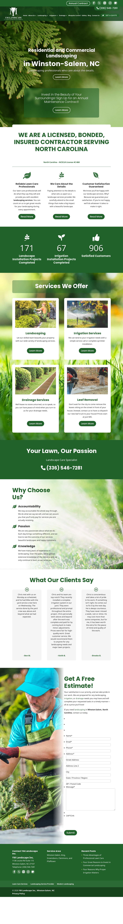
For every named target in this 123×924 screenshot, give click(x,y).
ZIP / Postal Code (73, 784)
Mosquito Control (74, 15)
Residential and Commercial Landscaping (61, 53)
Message (70, 787)
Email (69, 741)
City (67, 772)
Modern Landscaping (65, 884)
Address (70, 754)
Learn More (61, 77)
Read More (27, 216)
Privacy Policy (18, 893)
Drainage (62, 15)
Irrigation (52, 15)
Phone (69, 748)
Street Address (72, 760)
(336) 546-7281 (107, 8)
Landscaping (42, 15)
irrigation (68, 698)
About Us (31, 15)
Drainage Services (35, 400)
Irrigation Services (87, 333)
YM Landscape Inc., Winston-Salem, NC (36, 890)
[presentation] (83, 821)
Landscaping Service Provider (42, 884)
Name (69, 735)
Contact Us (96, 15)
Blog (89, 15)
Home (25, 15)
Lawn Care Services (20, 884)
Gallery (84, 15)
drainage (80, 698)
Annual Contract (78, 3)
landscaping (79, 709)
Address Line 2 (72, 766)
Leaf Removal (87, 400)
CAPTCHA (70, 815)
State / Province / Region (77, 778)
